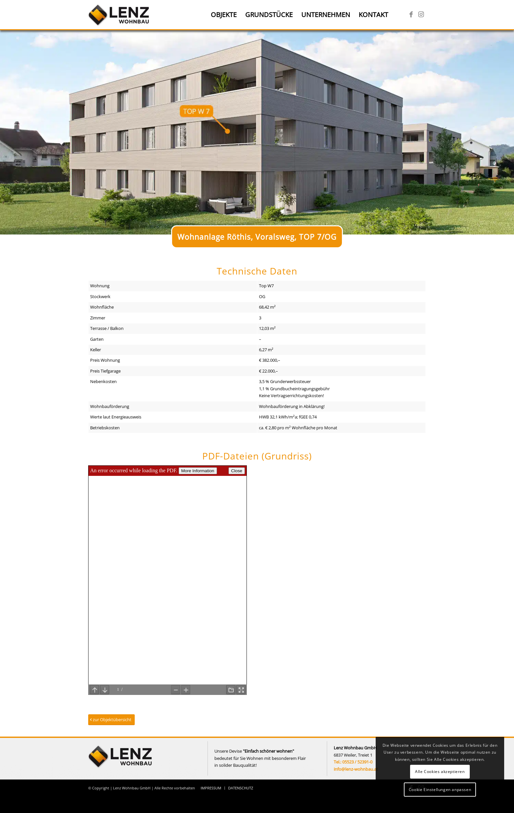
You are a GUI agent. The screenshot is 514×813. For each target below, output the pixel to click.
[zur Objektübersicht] (111, 719)
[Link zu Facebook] (411, 14)
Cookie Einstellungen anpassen (440, 789)
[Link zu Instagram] (421, 14)
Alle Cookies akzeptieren (440, 771)
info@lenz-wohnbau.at (356, 769)
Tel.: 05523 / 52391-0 (353, 762)
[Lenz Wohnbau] (119, 14)
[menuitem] (224, 14)
